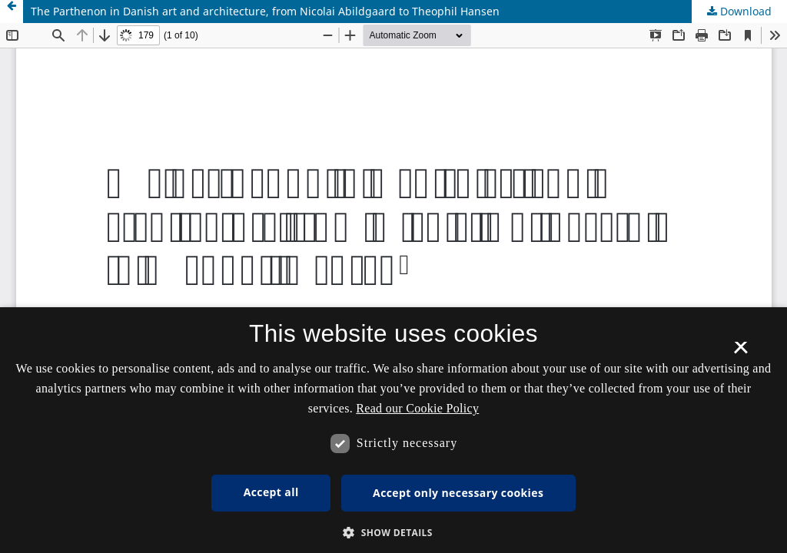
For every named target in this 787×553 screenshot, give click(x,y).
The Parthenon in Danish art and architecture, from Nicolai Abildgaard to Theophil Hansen (265, 11)
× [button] (740, 352)
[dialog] (393, 430)
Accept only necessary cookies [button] (458, 492)
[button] (393, 532)
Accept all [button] (271, 492)
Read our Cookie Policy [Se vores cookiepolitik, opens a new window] (417, 408)
